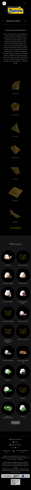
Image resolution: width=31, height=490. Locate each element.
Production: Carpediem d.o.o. (22, 451)
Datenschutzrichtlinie (15, 439)
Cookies (15, 442)
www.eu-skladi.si (16, 472)
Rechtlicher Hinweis (15, 445)
